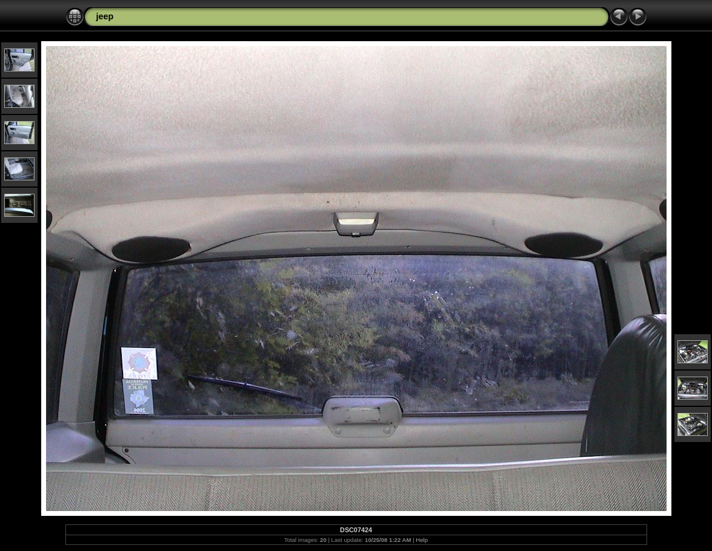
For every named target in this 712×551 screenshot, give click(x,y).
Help (422, 539)
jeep (105, 16)
